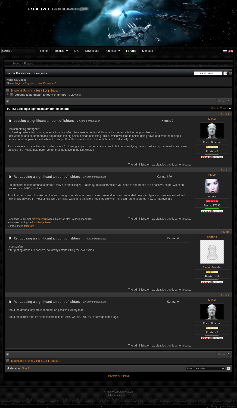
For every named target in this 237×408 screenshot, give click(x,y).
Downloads (92, 50)
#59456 (225, 114)
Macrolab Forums (22, 90)
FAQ (76, 50)
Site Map (147, 50)
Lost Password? (47, 83)
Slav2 (211, 175)
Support (55, 90)
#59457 (225, 170)
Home (44, 50)
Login (18, 83)
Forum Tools (219, 108)
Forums (131, 50)
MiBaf (212, 119)
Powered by (114, 376)
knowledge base (41, 222)
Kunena (125, 376)
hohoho (212, 237)
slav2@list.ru (39, 219)
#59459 (225, 295)
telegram (29, 225)
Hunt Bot (41, 90)
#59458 (225, 231)
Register (29, 83)
